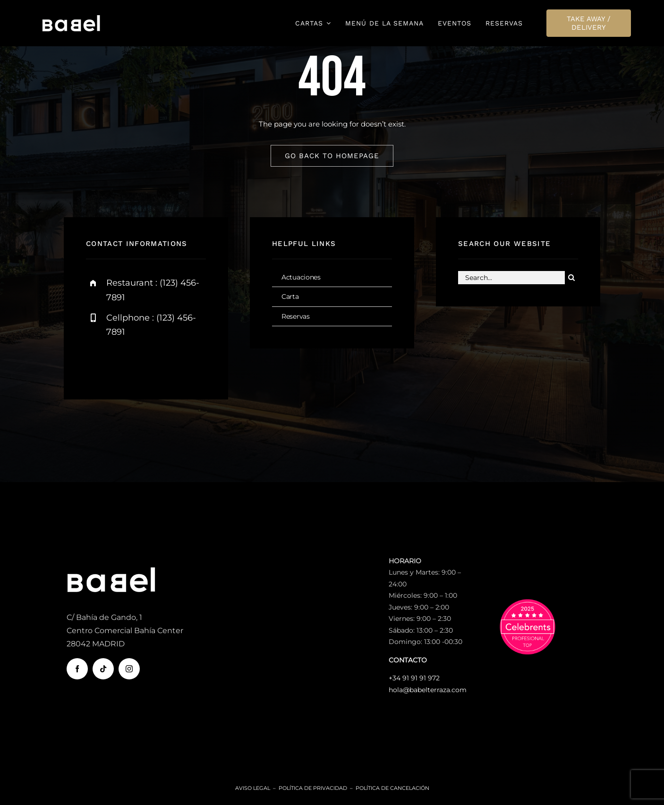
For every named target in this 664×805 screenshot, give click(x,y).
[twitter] (122, 362)
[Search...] (511, 278)
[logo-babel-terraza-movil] (71, 17)
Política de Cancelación (392, 788)
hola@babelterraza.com (428, 690)
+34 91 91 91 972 (414, 678)
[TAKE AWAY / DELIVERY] (588, 23)
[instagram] (148, 362)
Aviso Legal (252, 788)
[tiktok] (103, 668)
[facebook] (96, 362)
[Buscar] (571, 278)
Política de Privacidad (313, 788)
